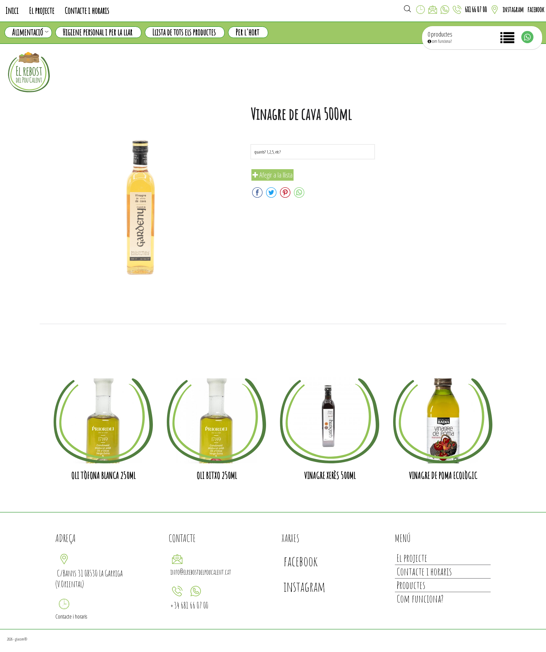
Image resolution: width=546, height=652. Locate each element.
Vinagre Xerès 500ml (330, 475)
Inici (11, 10)
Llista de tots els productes (184, 32)
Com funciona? (420, 598)
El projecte (41, 10)
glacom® (21, 639)
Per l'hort (247, 32)
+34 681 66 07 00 (189, 605)
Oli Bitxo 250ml (216, 475)
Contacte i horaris (87, 10)
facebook (535, 9)
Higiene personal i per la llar (97, 32)
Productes (411, 585)
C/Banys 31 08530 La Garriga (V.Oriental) (89, 578)
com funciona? (440, 41)
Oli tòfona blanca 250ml (103, 475)
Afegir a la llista (272, 175)
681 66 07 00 (476, 9)
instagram (513, 9)
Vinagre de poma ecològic (443, 475)
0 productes (440, 34)
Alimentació (30, 32)
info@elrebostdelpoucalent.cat (200, 572)
